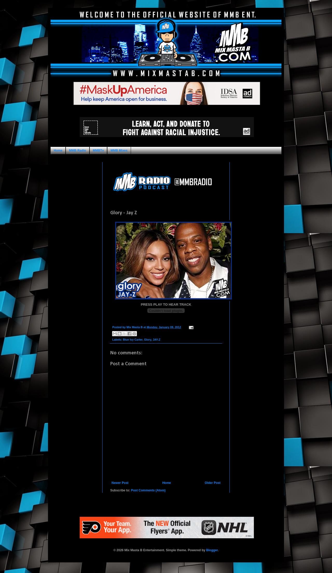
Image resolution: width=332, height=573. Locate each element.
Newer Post (120, 483)
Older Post (212, 483)
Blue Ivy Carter (133, 339)
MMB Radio (77, 150)
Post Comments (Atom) (148, 490)
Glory (147, 339)
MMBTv (98, 150)
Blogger (212, 550)
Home (58, 150)
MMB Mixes (118, 150)
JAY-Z (157, 339)
